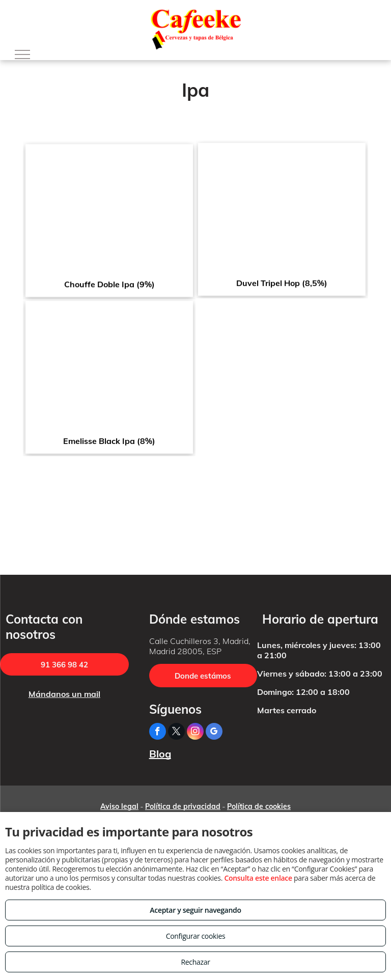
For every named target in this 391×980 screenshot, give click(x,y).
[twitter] (176, 732)
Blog (160, 753)
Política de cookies (259, 806)
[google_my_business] (214, 732)
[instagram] (195, 732)
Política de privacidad (182, 806)
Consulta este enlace (258, 878)
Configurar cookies (196, 936)
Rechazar (195, 962)
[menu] (22, 54)
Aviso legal (119, 806)
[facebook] (157, 732)
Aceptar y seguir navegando (195, 910)
